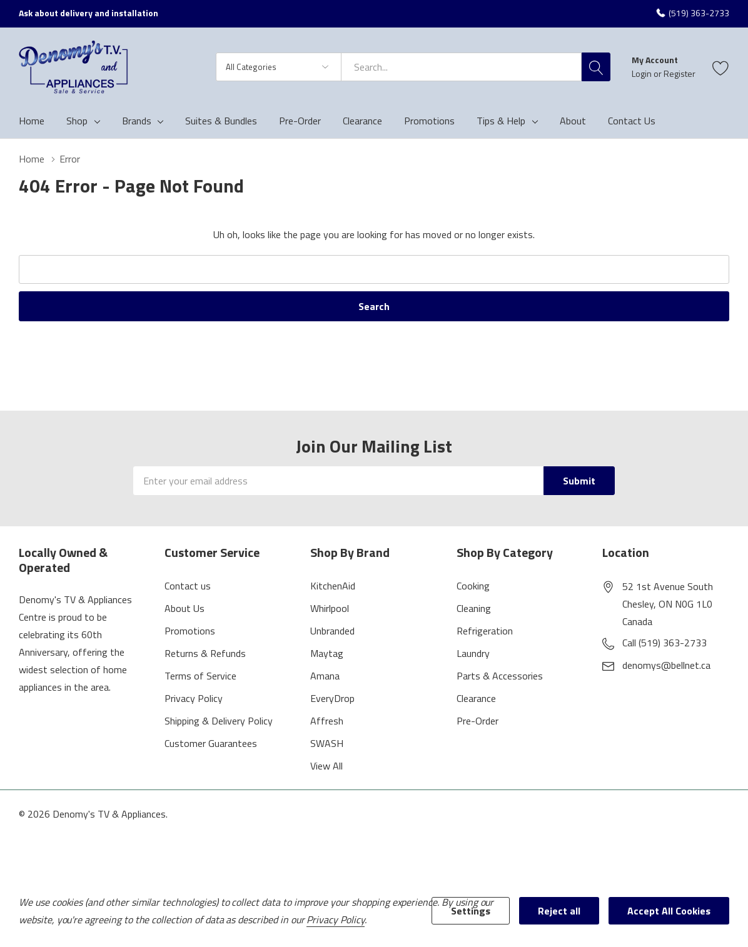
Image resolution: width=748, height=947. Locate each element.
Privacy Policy (193, 698)
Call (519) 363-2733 (664, 642)
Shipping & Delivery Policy (218, 720)
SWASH (326, 743)
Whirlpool (329, 608)
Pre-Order (477, 720)
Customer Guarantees (210, 743)
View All (326, 765)
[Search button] (596, 67)
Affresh (326, 720)
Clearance (476, 698)
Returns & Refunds (205, 653)
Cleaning (474, 608)
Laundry (473, 653)
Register (679, 73)
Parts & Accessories (500, 675)
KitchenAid (332, 585)
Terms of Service (200, 675)
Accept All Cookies (668, 910)
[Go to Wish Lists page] (720, 67)
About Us (184, 608)
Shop (77, 121)
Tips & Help (501, 121)
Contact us (187, 585)
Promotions (189, 630)
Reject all (559, 910)
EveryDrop (332, 698)
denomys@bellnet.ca (666, 665)
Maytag (326, 653)
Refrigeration (485, 630)
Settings (470, 910)
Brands (136, 121)
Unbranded (332, 630)
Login (643, 73)
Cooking (473, 585)
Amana (325, 675)
